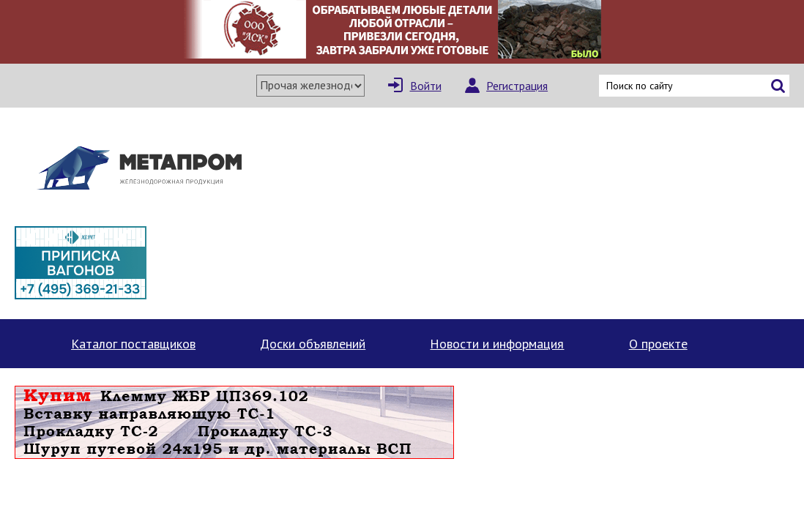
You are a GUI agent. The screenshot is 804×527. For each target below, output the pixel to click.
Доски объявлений (312, 343)
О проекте (658, 343)
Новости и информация (497, 343)
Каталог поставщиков (133, 343)
